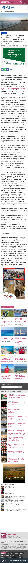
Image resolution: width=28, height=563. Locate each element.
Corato (13, 555)
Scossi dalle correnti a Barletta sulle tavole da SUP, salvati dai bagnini (21, 358)
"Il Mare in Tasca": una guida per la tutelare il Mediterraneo (21, 377)
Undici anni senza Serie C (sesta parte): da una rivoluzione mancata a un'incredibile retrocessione (17, 446)
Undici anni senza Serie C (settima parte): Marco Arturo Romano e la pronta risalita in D (17, 411)
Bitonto (21, 553)
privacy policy (18, 391)
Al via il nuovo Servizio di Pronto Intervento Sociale (16, 403)
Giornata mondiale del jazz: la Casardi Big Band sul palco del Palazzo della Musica (16, 460)
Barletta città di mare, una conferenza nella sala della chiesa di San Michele (21, 340)
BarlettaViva (8, 2)
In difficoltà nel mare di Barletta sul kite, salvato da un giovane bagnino (7, 377)
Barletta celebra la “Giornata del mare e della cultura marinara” (21, 320)
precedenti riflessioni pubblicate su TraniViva (13, 88)
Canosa (3, 555)
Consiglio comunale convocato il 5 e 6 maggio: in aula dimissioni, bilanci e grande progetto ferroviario (17, 418)
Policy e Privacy (12, 541)
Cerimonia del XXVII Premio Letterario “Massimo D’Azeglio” (16, 452)
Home (2, 11)
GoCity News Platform (21, 541)
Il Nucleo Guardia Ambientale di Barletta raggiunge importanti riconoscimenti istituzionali (16, 439)
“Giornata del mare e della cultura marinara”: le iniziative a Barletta (7, 338)
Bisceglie (16, 553)
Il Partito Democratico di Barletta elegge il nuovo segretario (16, 396)
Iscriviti (20, 387)
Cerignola (8, 555)
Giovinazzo (19, 555)
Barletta (3, 553)
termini (11, 391)
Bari (12, 553)
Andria (8, 553)
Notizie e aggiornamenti (9, 11)
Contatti (6, 541)
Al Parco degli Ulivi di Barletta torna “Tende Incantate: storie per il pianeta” (17, 425)
